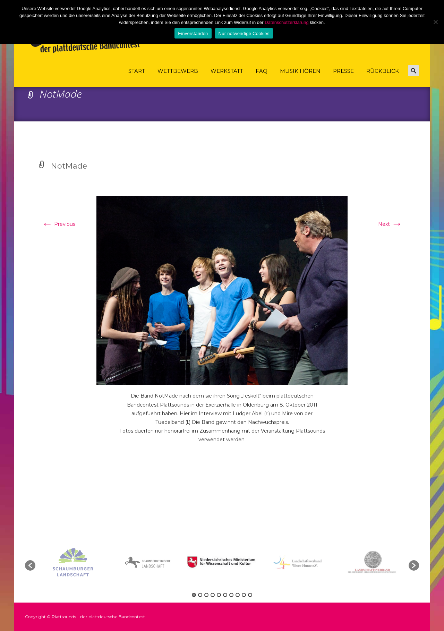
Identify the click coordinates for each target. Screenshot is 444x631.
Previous (58, 224)
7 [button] (231, 595)
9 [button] (244, 595)
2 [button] (200, 595)
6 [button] (225, 595)
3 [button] (206, 595)
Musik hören (300, 77)
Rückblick (382, 77)
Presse (343, 77)
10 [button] (250, 595)
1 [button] (194, 595)
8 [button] (238, 595)
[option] (222, 562)
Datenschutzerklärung (286, 22)
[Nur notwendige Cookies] (435, 21)
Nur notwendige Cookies (244, 33)
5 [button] (219, 595)
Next (390, 224)
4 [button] (213, 595)
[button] (30, 565)
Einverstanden (193, 33)
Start (137, 77)
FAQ (261, 77)
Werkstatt (227, 77)
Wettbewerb (178, 77)
